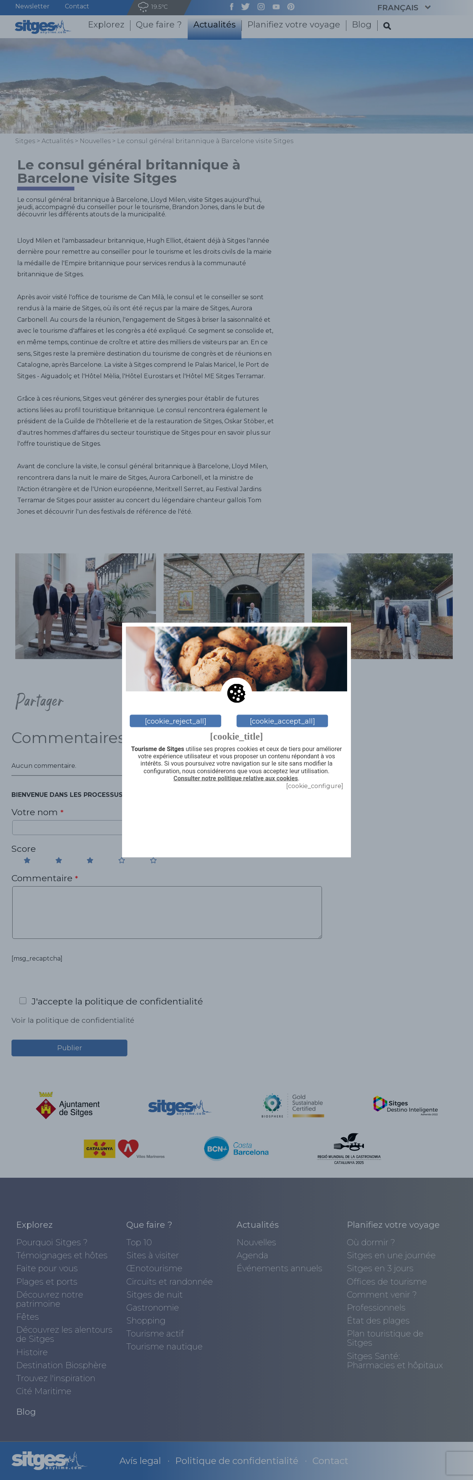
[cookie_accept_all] (282, 721)
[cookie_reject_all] (175, 721)
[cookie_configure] (314, 785)
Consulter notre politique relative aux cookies (236, 778)
